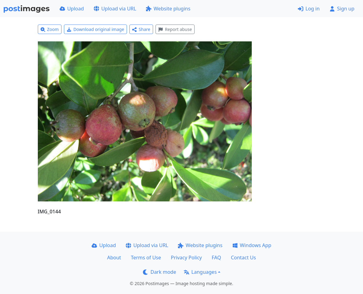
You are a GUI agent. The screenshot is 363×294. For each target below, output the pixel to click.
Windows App (251, 245)
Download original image (95, 29)
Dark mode (159, 272)
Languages (200, 272)
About (114, 257)
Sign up (341, 8)
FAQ (216, 257)
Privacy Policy (186, 257)
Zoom (50, 29)
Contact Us (243, 257)
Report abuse (175, 29)
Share (141, 29)
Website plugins (168, 8)
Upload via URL (115, 8)
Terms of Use (146, 257)
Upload (72, 8)
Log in (309, 8)
